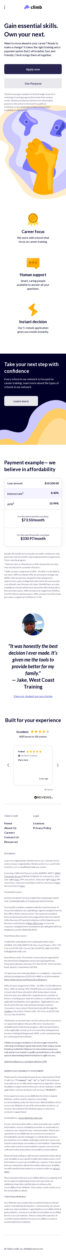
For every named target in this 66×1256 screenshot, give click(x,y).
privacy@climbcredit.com (30, 1118)
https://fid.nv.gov (35, 923)
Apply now (33, 69)
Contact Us (11, 837)
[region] (33, 765)
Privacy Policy (42, 828)
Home (8, 823)
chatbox (8, 1011)
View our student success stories (33, 696)
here (17, 879)
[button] (8, 765)
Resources (11, 841)
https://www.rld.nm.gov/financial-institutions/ (25, 979)
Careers (9, 832)
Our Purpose (33, 83)
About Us (10, 828)
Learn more (21, 401)
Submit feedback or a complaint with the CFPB (25, 1061)
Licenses (38, 823)
